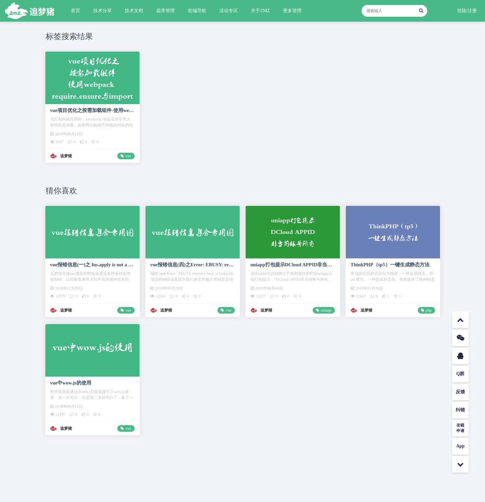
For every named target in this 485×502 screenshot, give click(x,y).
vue (128, 156)
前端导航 (197, 10)
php (429, 310)
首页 (75, 10)
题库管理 (165, 10)
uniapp (326, 310)
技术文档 (134, 10)
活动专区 (228, 10)
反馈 (460, 391)
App (460, 446)
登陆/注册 (467, 10)
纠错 (460, 409)
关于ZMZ (260, 10)
